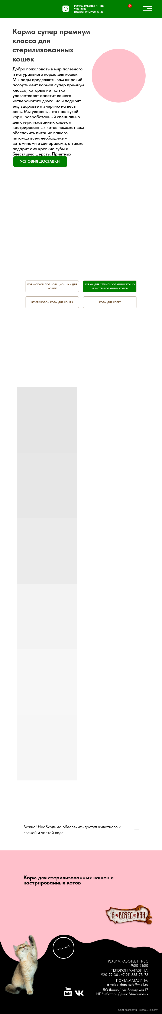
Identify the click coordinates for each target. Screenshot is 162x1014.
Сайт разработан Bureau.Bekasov (138, 1009)
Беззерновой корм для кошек (52, 302)
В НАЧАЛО (63, 947)
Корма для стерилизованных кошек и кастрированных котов (109, 286)
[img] (22, 9)
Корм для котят (110, 302)
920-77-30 (97, 11)
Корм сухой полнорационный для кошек (52, 286)
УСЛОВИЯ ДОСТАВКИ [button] (40, 161)
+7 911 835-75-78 (134, 975)
